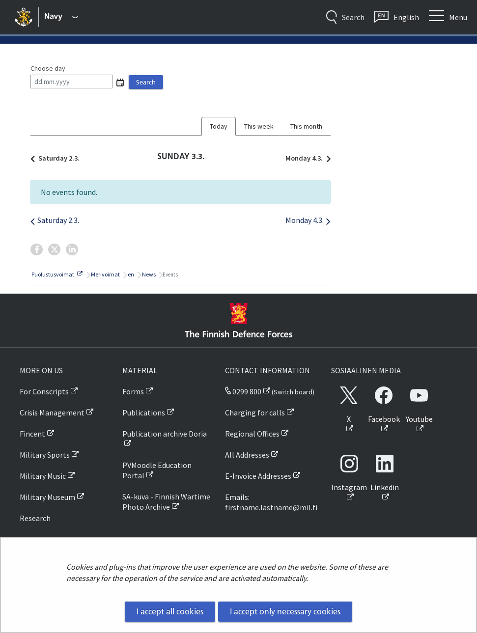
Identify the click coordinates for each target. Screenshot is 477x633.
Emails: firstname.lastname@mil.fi (271, 502)
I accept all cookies (170, 611)
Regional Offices (252, 434)
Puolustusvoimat (56, 274)
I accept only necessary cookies (285, 611)
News (148, 274)
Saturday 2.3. (57, 158)
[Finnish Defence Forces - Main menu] (62, 17)
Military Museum (47, 497)
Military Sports (45, 455)
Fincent (32, 434)
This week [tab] (259, 126)
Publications (143, 412)
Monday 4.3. (305, 158)
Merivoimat (105, 274)
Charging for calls (255, 412)
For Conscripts (44, 391)
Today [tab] (218, 126)
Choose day (47, 68)
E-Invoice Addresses (258, 476)
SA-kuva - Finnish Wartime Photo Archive (166, 502)
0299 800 (243, 391)
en (130, 274)
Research (35, 518)
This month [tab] (306, 126)
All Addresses (247, 455)
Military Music (43, 476)
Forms (133, 391)
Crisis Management (52, 412)
